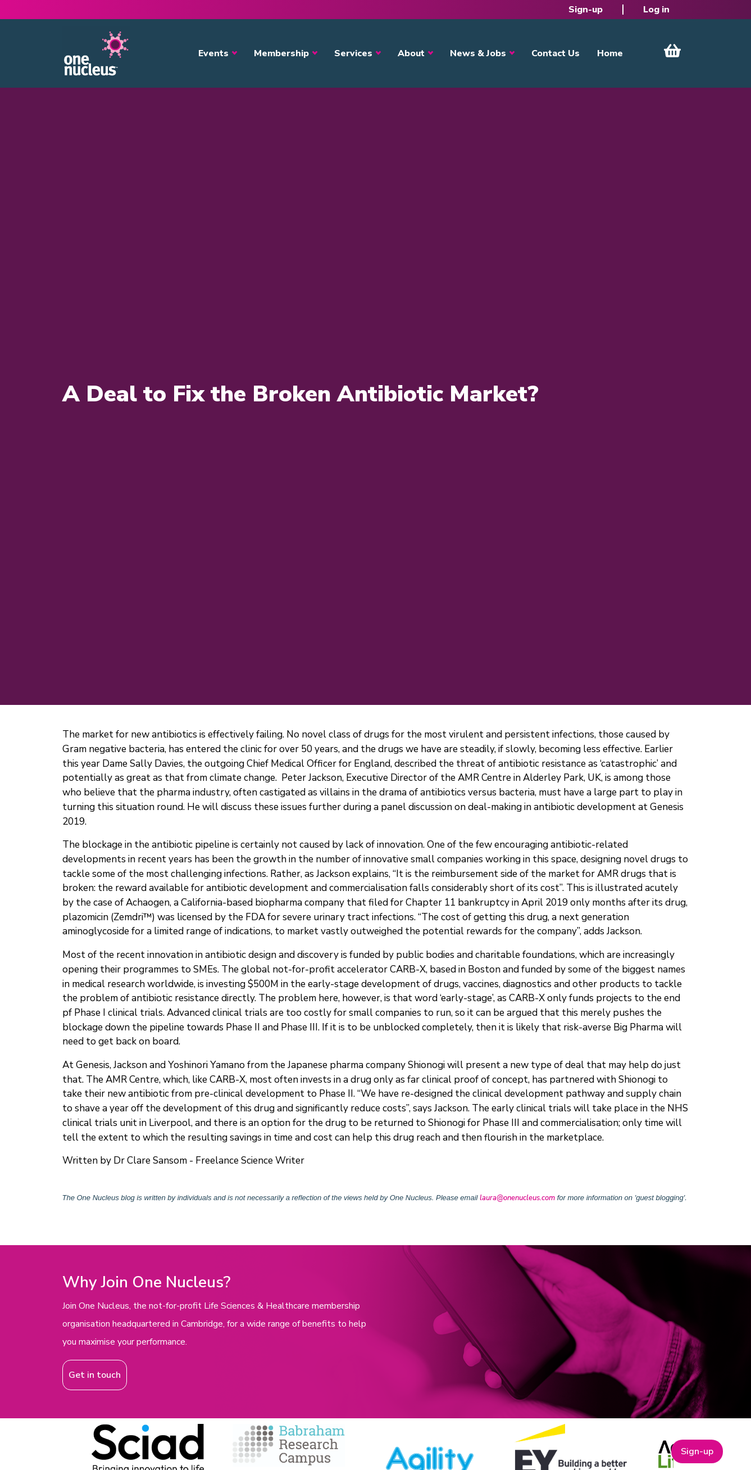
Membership (281, 53)
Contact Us (555, 53)
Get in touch (95, 1375)
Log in (656, 9)
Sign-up (585, 9)
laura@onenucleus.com (517, 1198)
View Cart (672, 50)
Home (610, 53)
